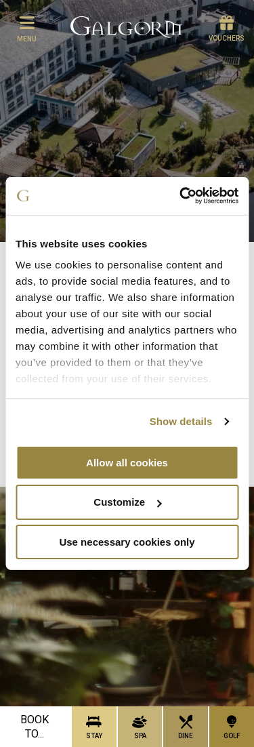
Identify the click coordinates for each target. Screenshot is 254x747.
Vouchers (227, 29)
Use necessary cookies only (126, 542)
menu (27, 28)
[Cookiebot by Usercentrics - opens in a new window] (180, 196)
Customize (127, 502)
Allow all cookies (127, 462)
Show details (181, 421)
